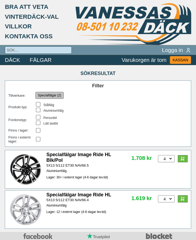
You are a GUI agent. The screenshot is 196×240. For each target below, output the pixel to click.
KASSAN (180, 60)
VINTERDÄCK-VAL (32, 16)
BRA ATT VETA (26, 6)
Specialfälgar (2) (49, 95)
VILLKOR (18, 26)
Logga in (176, 50)
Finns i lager (18, 130)
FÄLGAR (41, 60)
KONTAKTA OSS (28, 36)
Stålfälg (48, 105)
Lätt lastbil (50, 123)
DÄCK (12, 60)
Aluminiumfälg (53, 110)
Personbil (50, 118)
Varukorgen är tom (144, 60)
